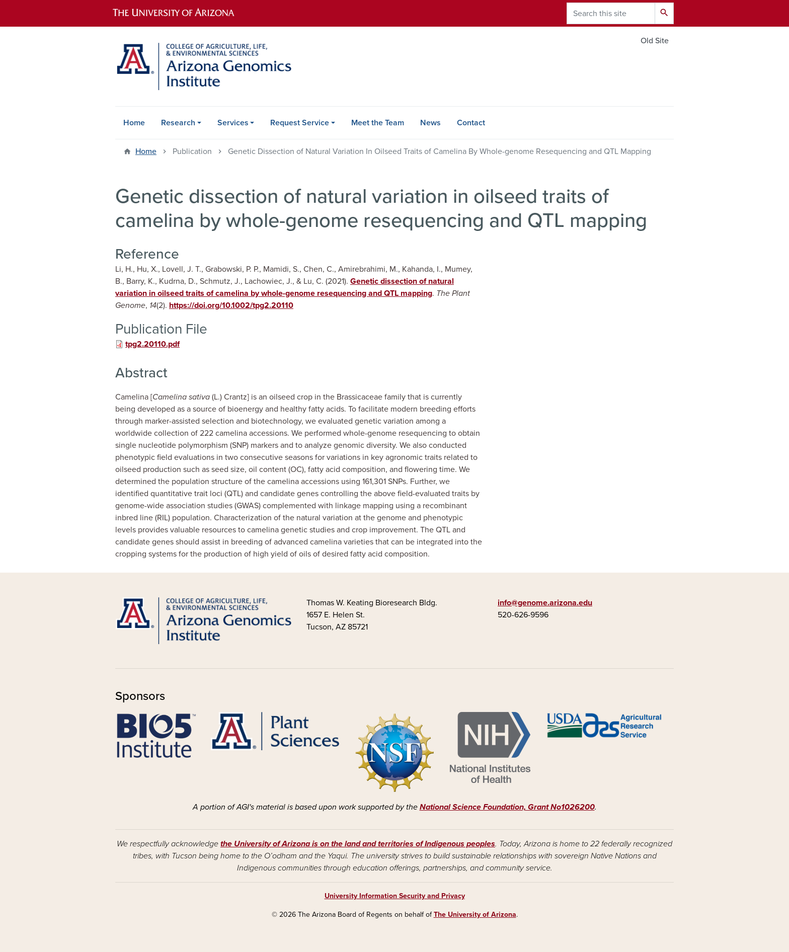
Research (178, 123)
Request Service (299, 123)
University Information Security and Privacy (395, 896)
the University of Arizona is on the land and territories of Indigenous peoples (357, 844)
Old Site (655, 41)
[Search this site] (611, 13)
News (430, 123)
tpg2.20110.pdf (152, 344)
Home (134, 123)
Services (233, 123)
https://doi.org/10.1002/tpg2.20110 (231, 305)
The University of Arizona (475, 914)
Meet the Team (377, 123)
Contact (471, 123)
